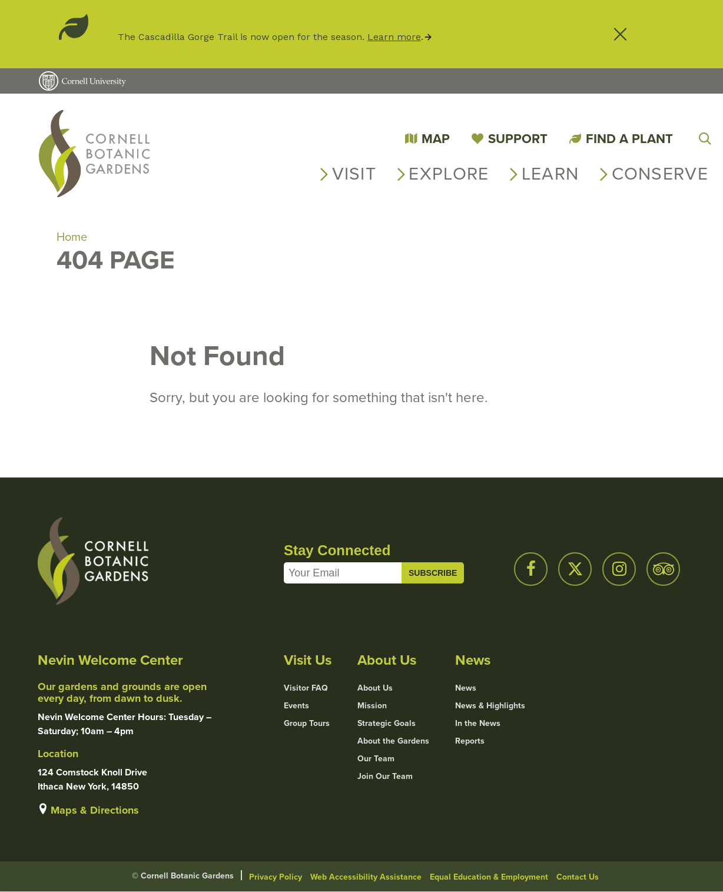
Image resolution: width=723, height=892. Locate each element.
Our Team (375, 759)
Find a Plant (629, 138)
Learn (550, 174)
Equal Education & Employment (489, 877)
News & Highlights (490, 706)
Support (518, 138)
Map (436, 138)
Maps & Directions (95, 810)
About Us (375, 688)
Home (72, 237)
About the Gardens (393, 741)
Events (296, 706)
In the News (477, 723)
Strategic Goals (386, 723)
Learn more (394, 36)
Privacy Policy (275, 877)
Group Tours (307, 723)
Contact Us (577, 877)
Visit (354, 174)
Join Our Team (385, 776)
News (465, 688)
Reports (470, 741)
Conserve (660, 174)
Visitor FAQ (306, 688)
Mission (372, 706)
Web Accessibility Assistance (366, 877)
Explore (449, 174)
